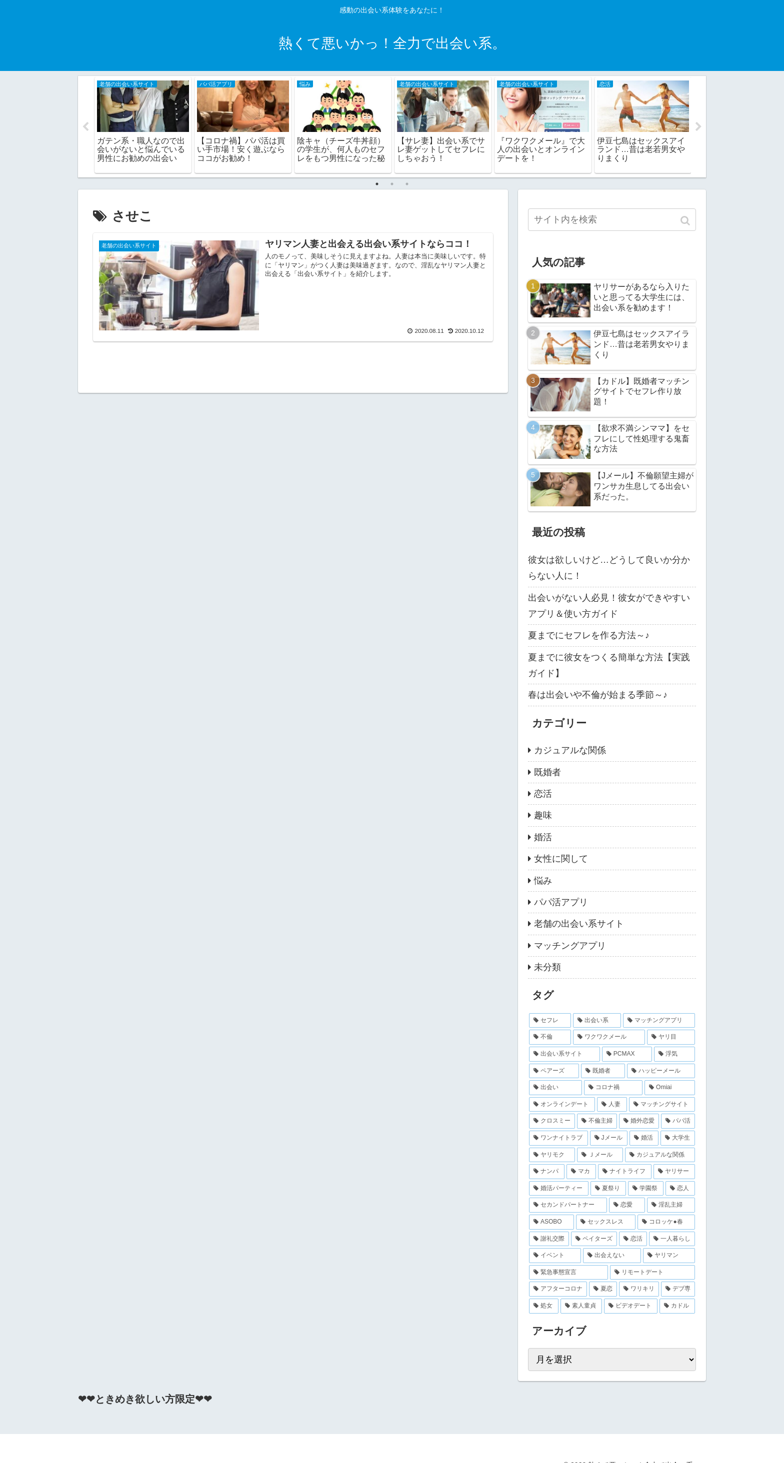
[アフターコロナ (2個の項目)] (558, 1289)
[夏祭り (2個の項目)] (608, 1188)
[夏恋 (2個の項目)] (603, 1289)
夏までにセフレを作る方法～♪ (589, 636)
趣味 (543, 816)
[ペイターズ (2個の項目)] (594, 1239)
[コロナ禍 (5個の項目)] (613, 1088)
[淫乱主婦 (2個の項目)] (671, 1205)
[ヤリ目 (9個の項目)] (671, 1037)
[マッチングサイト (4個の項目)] (662, 1104)
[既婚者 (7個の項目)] (603, 1071)
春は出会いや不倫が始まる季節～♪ (598, 695)
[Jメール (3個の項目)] (609, 1138)
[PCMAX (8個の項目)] (627, 1054)
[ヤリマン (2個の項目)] (669, 1256)
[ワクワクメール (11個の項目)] (609, 1037)
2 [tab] (392, 184)
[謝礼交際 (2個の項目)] (549, 1239)
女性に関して (561, 859)
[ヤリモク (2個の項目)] (552, 1155)
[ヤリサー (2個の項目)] (674, 1172)
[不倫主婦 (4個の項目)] (597, 1121)
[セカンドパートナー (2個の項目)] (568, 1205)
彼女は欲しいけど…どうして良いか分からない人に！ (609, 568)
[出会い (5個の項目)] (555, 1088)
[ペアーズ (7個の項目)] (554, 1071)
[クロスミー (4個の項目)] (552, 1121)
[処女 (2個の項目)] (543, 1306)
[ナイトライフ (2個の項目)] (625, 1172)
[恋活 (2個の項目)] (633, 1239)
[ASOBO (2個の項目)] (551, 1222)
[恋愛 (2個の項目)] (627, 1205)
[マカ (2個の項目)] (581, 1172)
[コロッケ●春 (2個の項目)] (666, 1222)
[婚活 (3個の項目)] (644, 1138)
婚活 (543, 837)
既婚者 (547, 772)
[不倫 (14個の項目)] (550, 1037)
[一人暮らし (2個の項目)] (672, 1239)
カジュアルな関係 (570, 751)
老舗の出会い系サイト (579, 924)
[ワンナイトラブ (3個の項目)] (558, 1138)
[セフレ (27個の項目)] (550, 1020)
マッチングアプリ (570, 946)
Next (699, 127)
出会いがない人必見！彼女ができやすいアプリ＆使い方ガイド (609, 606)
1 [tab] (377, 184)
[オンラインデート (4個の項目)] (562, 1104)
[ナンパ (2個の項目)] (546, 1172)
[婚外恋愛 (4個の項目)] (639, 1121)
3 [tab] (407, 184)
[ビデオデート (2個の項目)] (631, 1306)
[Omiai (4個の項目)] (669, 1088)
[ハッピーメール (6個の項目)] (661, 1071)
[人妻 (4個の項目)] (612, 1104)
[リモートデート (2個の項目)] (652, 1272)
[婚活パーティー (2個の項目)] (558, 1188)
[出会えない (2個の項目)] (612, 1256)
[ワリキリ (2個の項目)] (639, 1289)
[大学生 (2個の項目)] (678, 1138)
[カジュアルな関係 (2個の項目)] (660, 1155)
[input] (612, 219)
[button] (686, 220)
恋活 (543, 794)
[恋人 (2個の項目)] (680, 1188)
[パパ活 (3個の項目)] (678, 1121)
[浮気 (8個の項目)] (674, 1054)
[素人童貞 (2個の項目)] (581, 1306)
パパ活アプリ (561, 902)
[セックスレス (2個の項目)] (606, 1222)
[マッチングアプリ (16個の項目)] (659, 1020)
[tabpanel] (143, 125)
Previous (85, 127)
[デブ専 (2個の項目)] (678, 1289)
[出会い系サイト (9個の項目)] (564, 1054)
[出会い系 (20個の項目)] (597, 1020)
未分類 (547, 968)
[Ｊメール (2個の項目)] (600, 1155)
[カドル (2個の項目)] (677, 1306)
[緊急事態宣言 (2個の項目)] (568, 1272)
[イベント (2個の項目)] (555, 1256)
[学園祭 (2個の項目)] (646, 1188)
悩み (543, 881)
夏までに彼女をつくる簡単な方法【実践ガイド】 (609, 665)
